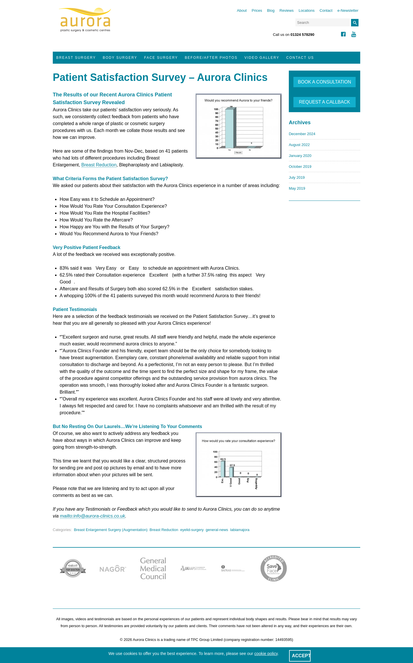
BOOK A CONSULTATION (324, 81)
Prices (257, 10)
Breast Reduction (99, 164)
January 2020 (300, 155)
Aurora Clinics (85, 23)
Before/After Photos (211, 58)
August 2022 (299, 145)
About (242, 10)
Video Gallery (261, 58)
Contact (326, 10)
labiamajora (240, 530)
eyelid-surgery (192, 530)
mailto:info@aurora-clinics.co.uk (92, 516)
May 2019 (297, 188)
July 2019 (297, 177)
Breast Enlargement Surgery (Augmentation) (111, 530)
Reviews (287, 10)
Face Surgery (161, 58)
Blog (270, 10)
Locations (307, 10)
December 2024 (302, 134)
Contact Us (300, 58)
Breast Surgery (76, 58)
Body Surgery (120, 58)
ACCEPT (301, 655)
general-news (217, 530)
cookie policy (266, 653)
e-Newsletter (348, 10)
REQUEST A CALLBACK (324, 102)
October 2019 (300, 166)
